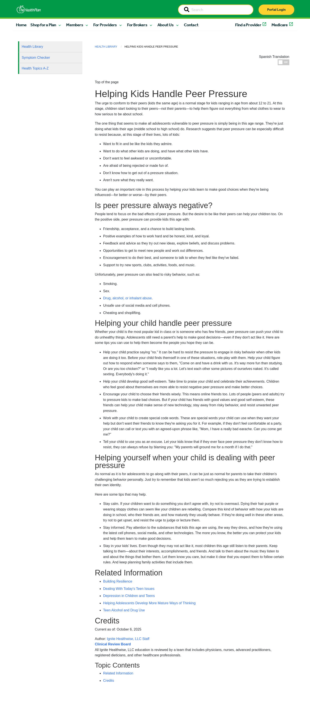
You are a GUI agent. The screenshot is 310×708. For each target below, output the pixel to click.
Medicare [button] (279, 24)
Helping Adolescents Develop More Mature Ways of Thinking (149, 603)
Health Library (32, 46)
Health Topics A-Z (35, 68)
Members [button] (74, 24)
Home (21, 24)
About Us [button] (165, 24)
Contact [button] (191, 24)
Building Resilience (117, 581)
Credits (108, 680)
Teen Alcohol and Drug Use (124, 610)
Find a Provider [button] (248, 24)
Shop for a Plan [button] (43, 24)
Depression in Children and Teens (129, 596)
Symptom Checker (36, 57)
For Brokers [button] (137, 24)
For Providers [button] (105, 24)
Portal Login (276, 10)
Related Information (118, 673)
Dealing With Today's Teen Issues (128, 589)
